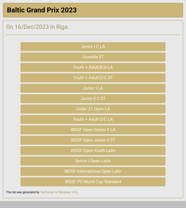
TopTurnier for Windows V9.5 (58, 192)
